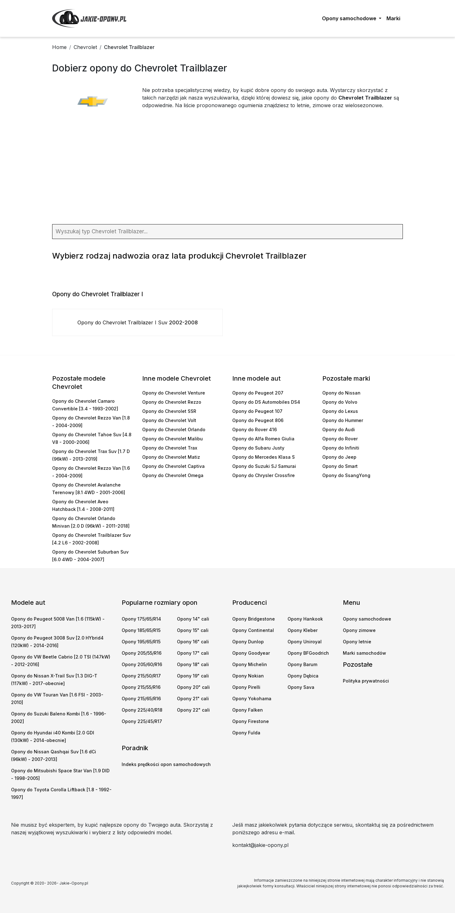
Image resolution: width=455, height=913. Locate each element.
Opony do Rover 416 (254, 429)
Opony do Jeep (339, 457)
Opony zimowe (359, 630)
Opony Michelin (249, 664)
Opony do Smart (340, 466)
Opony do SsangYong (346, 475)
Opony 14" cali (193, 619)
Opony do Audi (338, 429)
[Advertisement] (227, 170)
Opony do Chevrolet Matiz (171, 457)
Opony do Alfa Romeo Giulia (263, 438)
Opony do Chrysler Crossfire (263, 475)
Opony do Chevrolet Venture (173, 392)
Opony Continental (253, 630)
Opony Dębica (303, 675)
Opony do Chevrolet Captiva (173, 466)
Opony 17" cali (193, 653)
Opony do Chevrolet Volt (169, 420)
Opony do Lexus (340, 411)
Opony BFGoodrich (308, 653)
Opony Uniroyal (305, 641)
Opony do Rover (340, 438)
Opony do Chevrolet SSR (169, 411)
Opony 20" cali (193, 687)
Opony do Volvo (339, 402)
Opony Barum (302, 664)
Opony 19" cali (193, 675)
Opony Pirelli (246, 687)
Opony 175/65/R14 (141, 619)
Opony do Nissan (341, 392)
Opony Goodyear (251, 653)
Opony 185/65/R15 (141, 630)
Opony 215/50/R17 (141, 675)
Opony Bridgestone (253, 619)
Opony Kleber (303, 630)
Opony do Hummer (342, 420)
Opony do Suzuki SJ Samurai (264, 466)
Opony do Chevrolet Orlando (173, 429)
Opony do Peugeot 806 (257, 420)
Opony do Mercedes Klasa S (263, 457)
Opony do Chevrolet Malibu (172, 438)
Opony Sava (301, 687)
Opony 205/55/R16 (141, 653)
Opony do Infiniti (340, 447)
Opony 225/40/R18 (142, 710)
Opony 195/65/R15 (141, 641)
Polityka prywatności (366, 680)
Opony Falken (247, 710)
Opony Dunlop (248, 641)
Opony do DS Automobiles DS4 (266, 402)
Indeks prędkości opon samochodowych (166, 764)
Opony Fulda (246, 732)
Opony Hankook (305, 619)
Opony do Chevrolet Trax (169, 447)
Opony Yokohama (251, 698)
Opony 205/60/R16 (142, 664)
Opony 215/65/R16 (141, 698)
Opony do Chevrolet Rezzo (171, 402)
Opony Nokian (248, 675)
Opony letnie (357, 641)
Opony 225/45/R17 (142, 721)
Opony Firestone (250, 721)
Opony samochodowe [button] (350, 18)
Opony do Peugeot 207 (257, 392)
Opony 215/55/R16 (141, 687)
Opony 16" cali (193, 641)
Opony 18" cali (193, 664)
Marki (393, 18)
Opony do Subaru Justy (258, 447)
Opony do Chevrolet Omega (172, 475)
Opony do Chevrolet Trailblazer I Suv (137, 322)
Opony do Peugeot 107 (257, 411)
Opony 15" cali (193, 630)
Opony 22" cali (193, 710)
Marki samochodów (364, 653)
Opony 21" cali (193, 698)
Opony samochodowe (367, 619)
